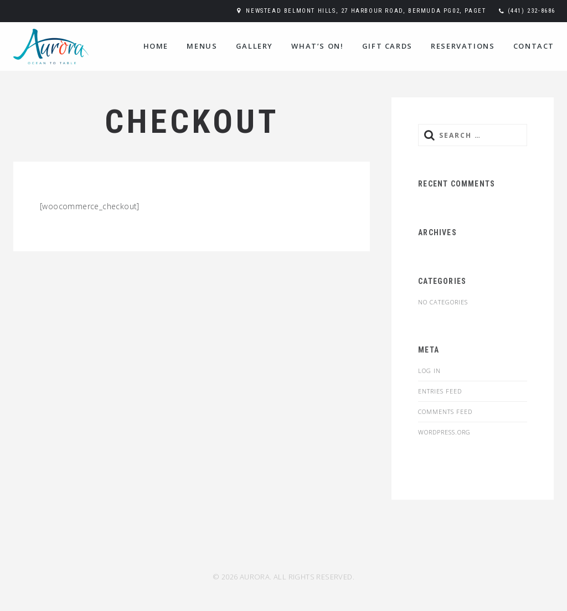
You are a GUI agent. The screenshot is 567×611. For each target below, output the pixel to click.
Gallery (254, 46)
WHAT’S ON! (317, 46)
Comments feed (445, 411)
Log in (429, 370)
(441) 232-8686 (531, 10)
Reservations (462, 46)
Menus (202, 46)
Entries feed (440, 391)
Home (155, 46)
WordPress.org (444, 432)
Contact (533, 46)
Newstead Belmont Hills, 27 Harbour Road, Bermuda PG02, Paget (366, 10)
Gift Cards (387, 46)
